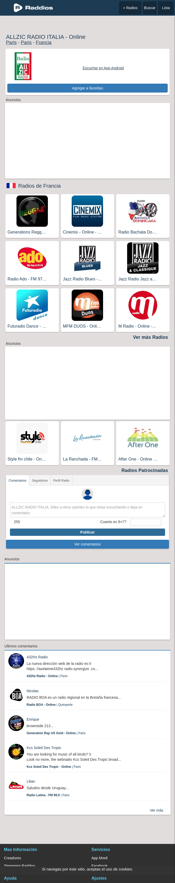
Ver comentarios (87, 544)
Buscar (150, 8)
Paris (11, 42)
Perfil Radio (61, 480)
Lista (166, 8)
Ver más (156, 810)
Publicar (87, 532)
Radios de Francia (39, 186)
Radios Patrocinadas (144, 470)
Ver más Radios (150, 337)
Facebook (100, 866)
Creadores (12, 858)
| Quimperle (50, 705)
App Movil (100, 858)
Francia (44, 42)
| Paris (47, 676)
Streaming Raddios (19, 866)
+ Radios (130, 8)
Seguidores (40, 480)
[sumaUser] (145, 522)
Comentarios (17, 480)
